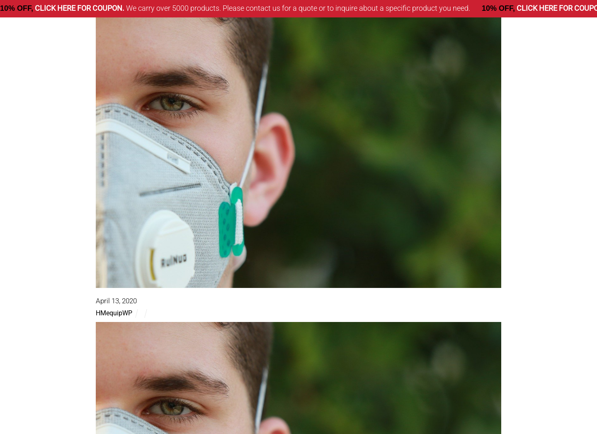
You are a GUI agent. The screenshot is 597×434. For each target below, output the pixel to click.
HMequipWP (114, 313)
